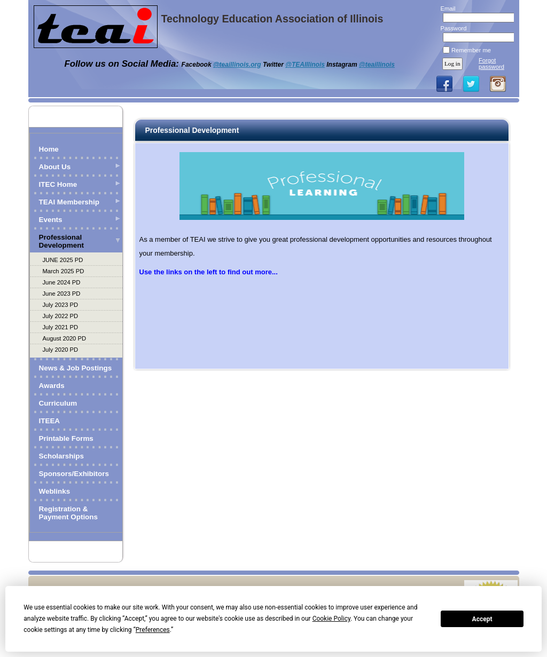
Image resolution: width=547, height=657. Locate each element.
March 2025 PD (63, 271)
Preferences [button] (153, 630)
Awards (52, 386)
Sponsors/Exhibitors (74, 474)
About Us (55, 167)
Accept (482, 619)
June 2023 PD (62, 293)
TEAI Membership (69, 202)
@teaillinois (377, 64)
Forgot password (491, 63)
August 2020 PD (64, 338)
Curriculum (58, 403)
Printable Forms (66, 438)
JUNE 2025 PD (63, 260)
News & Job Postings (75, 368)
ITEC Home (58, 184)
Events (50, 220)
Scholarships (61, 456)
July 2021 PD (61, 327)
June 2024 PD (62, 282)
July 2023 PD (61, 305)
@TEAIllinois (305, 64)
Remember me (471, 50)
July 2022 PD (61, 316)
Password (451, 28)
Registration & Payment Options (68, 513)
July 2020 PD (61, 349)
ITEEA (49, 421)
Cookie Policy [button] (331, 618)
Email (445, 8)
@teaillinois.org (237, 64)
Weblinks (55, 491)
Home (49, 149)
